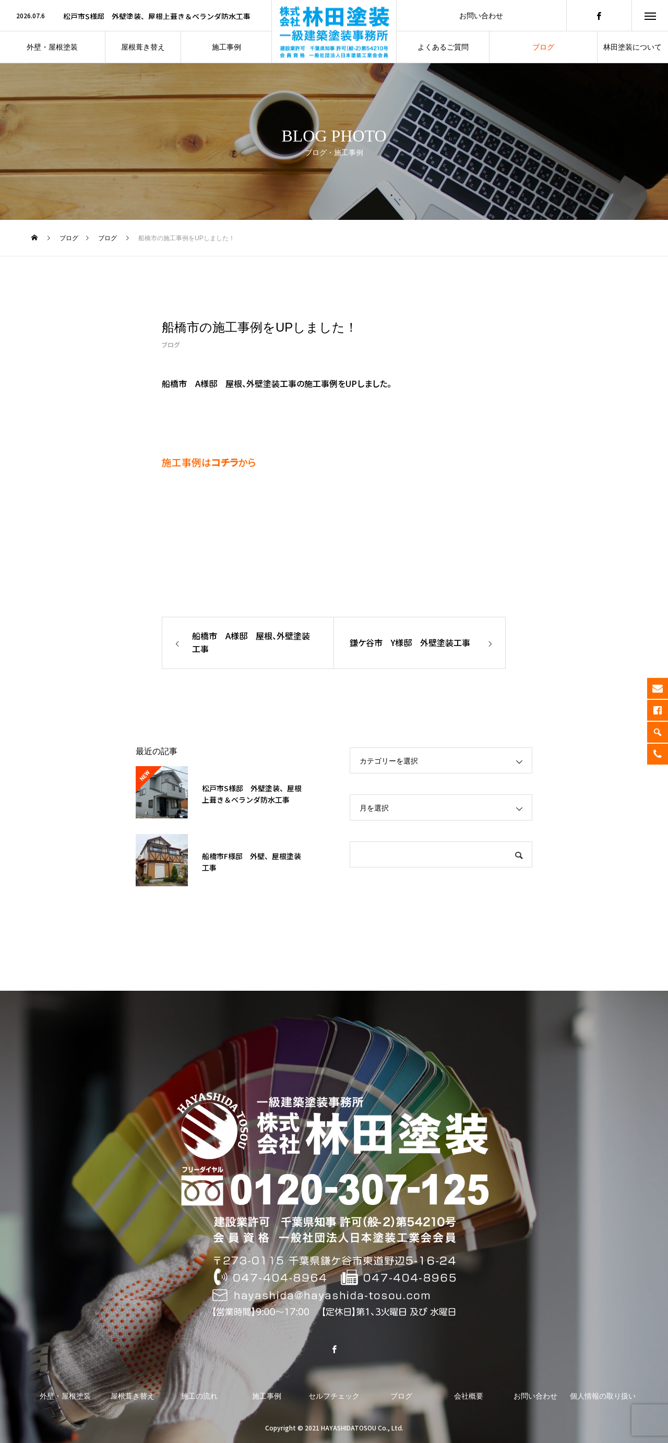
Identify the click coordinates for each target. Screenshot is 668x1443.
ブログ (171, 344)
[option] (135, 16)
